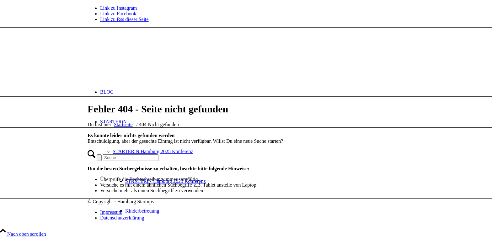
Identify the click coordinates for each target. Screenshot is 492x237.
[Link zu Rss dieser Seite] (124, 19)
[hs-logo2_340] (135, 57)
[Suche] (130, 157)
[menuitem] (252, 92)
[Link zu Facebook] (118, 13)
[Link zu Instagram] (118, 8)
